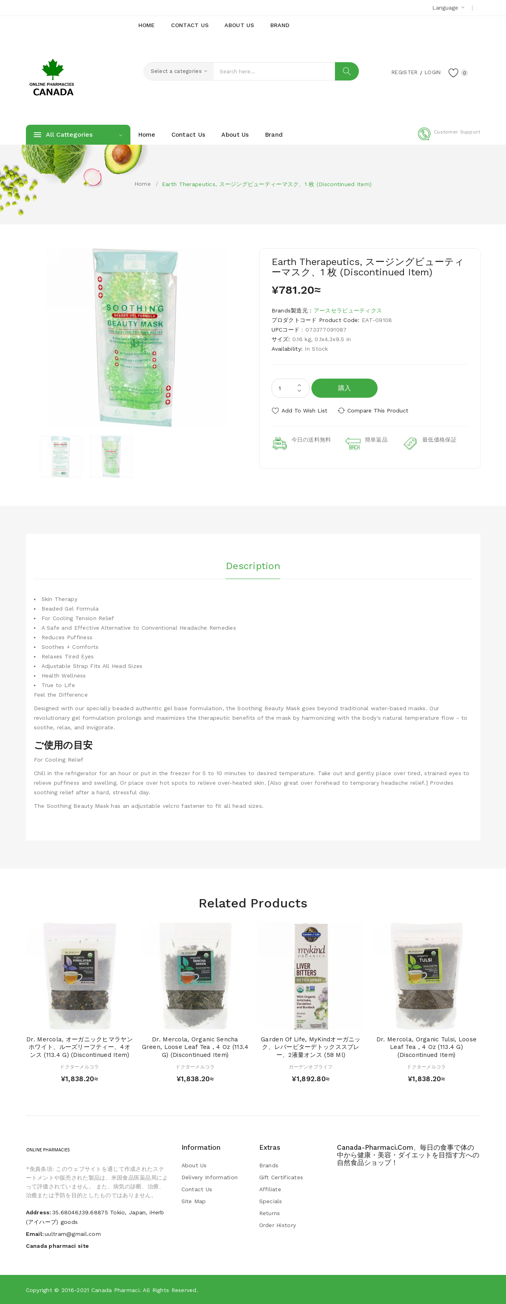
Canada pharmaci (115, 1290)
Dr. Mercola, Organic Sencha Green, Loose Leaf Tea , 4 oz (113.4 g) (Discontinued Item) (195, 1047)
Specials (270, 1201)
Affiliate (270, 1189)
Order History (277, 1225)
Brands (269, 1165)
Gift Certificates (281, 1177)
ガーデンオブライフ (311, 1067)
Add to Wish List (304, 410)
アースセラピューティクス (348, 310)
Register (400, 72)
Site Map (193, 1201)
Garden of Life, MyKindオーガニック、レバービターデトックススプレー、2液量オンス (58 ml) (311, 1047)
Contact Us (197, 1189)
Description (253, 565)
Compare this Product (379, 410)
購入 (344, 388)
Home (142, 184)
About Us (194, 1165)
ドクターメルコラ (79, 1067)
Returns (269, 1213)
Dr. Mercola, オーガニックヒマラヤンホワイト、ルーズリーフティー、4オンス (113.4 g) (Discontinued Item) (79, 1047)
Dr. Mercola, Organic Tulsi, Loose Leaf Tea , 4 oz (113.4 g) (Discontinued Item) (426, 1047)
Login (431, 72)
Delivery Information (209, 1177)
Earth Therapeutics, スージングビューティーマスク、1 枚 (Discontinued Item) (267, 184)
